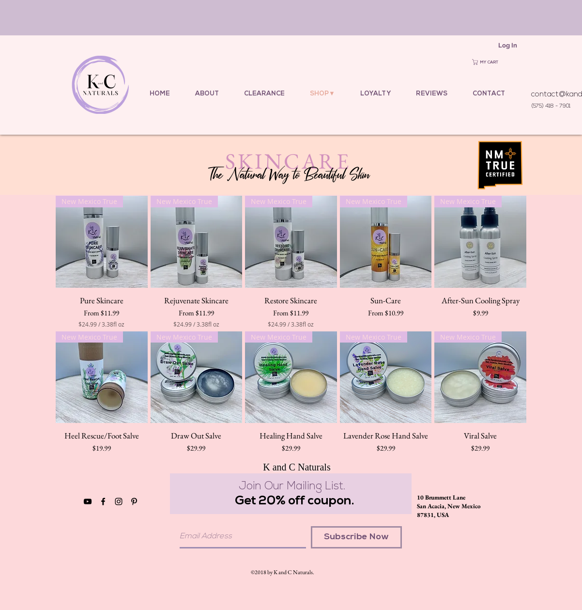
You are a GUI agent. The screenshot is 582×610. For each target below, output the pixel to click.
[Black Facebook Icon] (103, 501)
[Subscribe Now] (356, 537)
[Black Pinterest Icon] (134, 501)
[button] (491, 62)
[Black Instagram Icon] (118, 501)
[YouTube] (87, 501)
